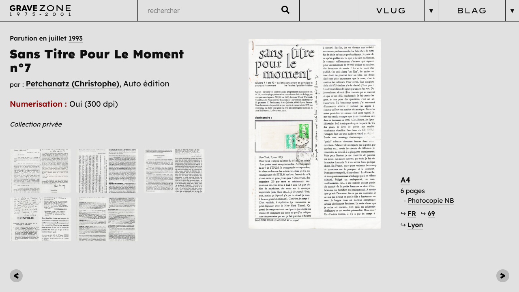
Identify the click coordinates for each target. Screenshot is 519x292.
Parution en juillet (46, 38)
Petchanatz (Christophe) (72, 83)
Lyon (415, 225)
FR (411, 213)
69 (431, 213)
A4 (406, 180)
